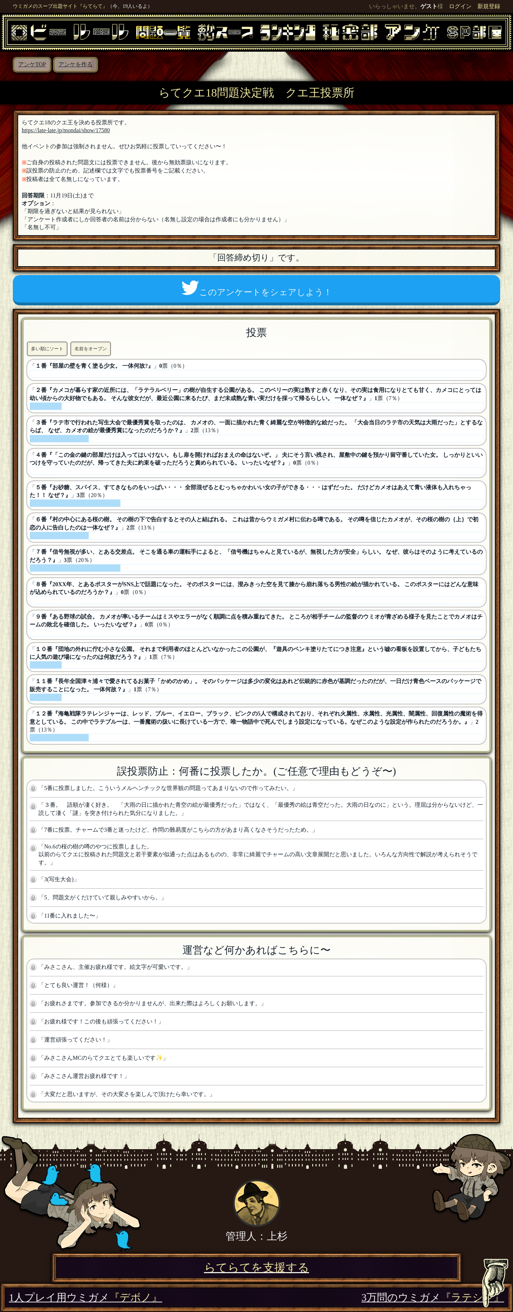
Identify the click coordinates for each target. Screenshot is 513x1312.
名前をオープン (90, 348)
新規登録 (488, 6)
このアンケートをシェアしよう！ (256, 288)
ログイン (460, 6)
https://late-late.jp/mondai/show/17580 (66, 130)
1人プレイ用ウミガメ (85, 1297)
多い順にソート (47, 348)
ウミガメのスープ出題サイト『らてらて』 (60, 6)
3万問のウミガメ (433, 1297)
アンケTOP (32, 64)
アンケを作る (75, 64)
